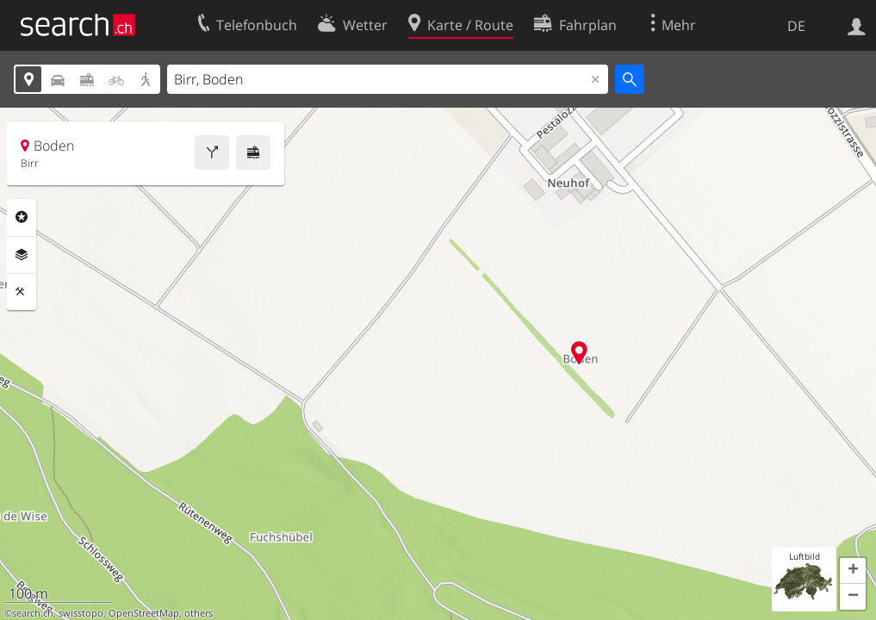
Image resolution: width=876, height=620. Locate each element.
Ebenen (21, 255)
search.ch (32, 613)
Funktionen (21, 292)
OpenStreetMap (144, 613)
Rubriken (21, 217)
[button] (853, 571)
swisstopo (81, 613)
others (198, 613)
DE (796, 25)
